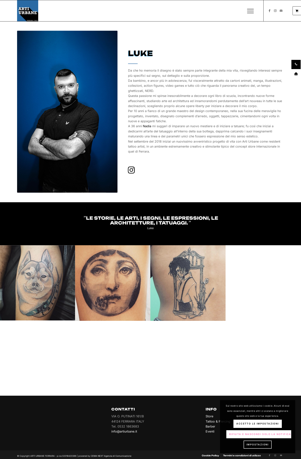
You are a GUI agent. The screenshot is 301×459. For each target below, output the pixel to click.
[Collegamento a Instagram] (275, 10)
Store (209, 416)
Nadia (147, 126)
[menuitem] (252, 10)
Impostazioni (257, 444)
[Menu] (249, 10)
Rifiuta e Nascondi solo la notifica (260, 434)
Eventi (210, 431)
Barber (210, 426)
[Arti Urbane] (27, 10)
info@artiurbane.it (124, 431)
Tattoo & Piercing (218, 421)
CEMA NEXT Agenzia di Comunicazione (111, 453)
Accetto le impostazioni (257, 423)
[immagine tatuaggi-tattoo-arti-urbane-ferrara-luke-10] (112, 282)
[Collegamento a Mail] (281, 10)
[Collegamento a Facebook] (269, 10)
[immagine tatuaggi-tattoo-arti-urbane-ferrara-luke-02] (37, 282)
